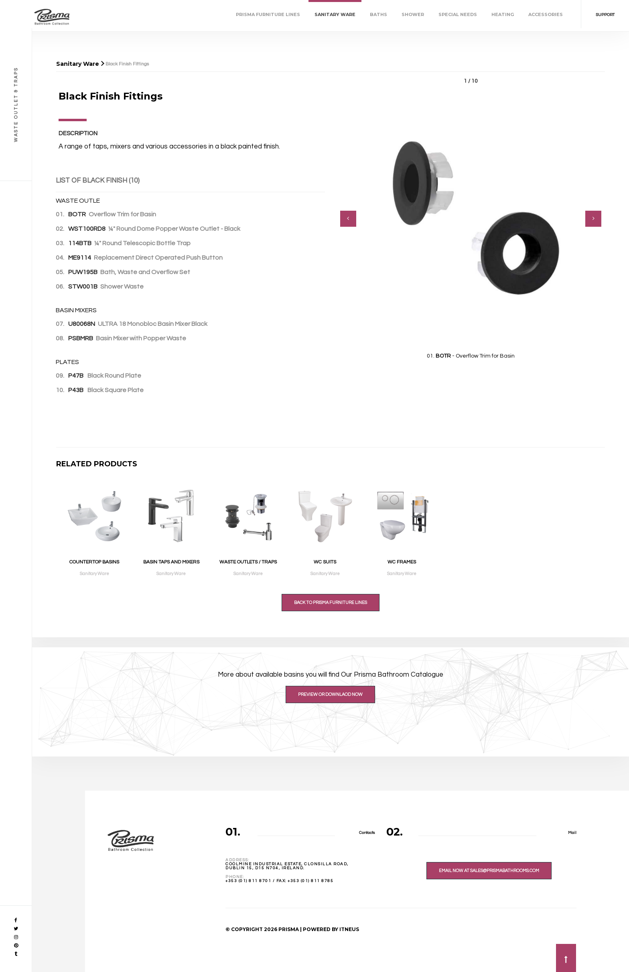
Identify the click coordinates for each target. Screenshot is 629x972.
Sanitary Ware (334, 14)
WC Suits (325, 562)
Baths (378, 14)
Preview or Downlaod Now (330, 694)
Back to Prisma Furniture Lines (330, 602)
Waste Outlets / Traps (248, 562)
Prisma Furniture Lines (268, 14)
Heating (502, 14)
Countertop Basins (94, 562)
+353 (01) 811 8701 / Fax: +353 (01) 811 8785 (279, 881)
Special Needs (457, 14)
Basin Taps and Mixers (171, 562)
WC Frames (402, 562)
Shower (413, 14)
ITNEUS (349, 929)
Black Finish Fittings (127, 64)
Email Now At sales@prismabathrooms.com (489, 870)
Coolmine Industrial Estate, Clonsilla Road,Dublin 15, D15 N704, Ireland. (287, 866)
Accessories (545, 14)
